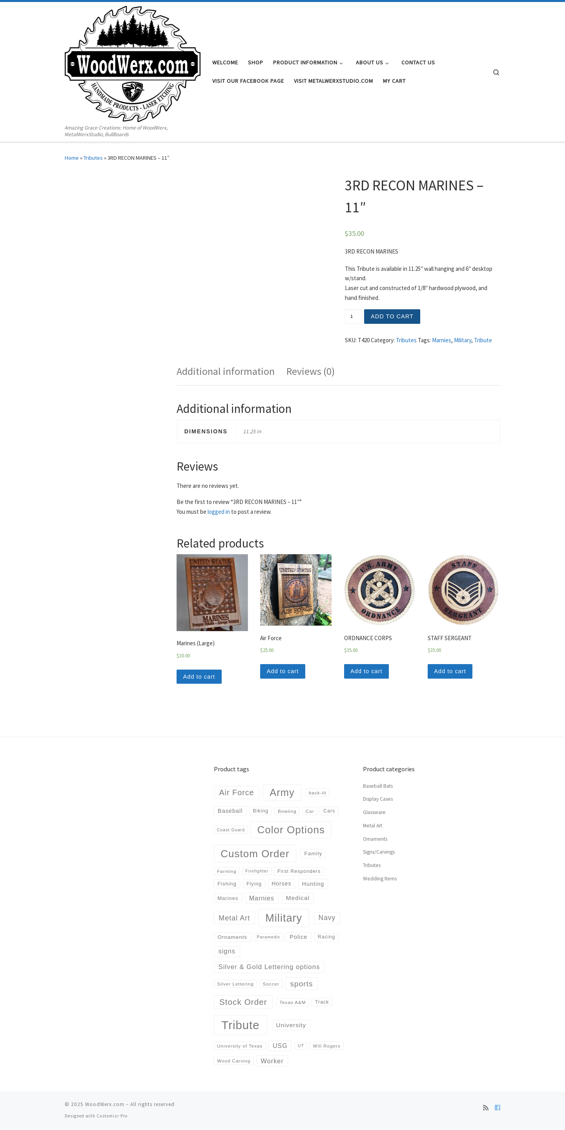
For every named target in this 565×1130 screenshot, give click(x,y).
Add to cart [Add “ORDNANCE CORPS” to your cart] (367, 671)
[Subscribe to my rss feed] (485, 1108)
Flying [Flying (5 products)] (254, 884)
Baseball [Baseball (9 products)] (230, 812)
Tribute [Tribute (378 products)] (240, 1025)
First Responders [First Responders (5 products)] (299, 871)
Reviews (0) (310, 371)
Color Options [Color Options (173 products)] (291, 830)
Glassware (374, 813)
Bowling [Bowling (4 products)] (287, 811)
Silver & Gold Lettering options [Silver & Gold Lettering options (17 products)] (269, 967)
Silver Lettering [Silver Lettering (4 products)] (235, 984)
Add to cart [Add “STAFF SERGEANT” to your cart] (450, 671)
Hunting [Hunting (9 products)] (313, 884)
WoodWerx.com (104, 1105)
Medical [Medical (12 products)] (298, 898)
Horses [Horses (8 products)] (281, 884)
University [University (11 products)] (291, 1025)
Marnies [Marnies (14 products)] (261, 898)
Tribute (483, 340)
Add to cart (393, 316)
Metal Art (372, 826)
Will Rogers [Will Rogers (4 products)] (326, 1046)
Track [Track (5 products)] (322, 1003)
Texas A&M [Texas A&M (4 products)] (292, 1002)
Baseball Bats (378, 786)
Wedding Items (380, 879)
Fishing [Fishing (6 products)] (227, 884)
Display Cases (378, 799)
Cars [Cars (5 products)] (329, 811)
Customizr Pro (112, 1116)
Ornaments (375, 839)
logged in (219, 511)
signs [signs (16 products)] (226, 952)
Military (462, 340)
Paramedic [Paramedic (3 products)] (268, 937)
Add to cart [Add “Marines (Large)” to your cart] (199, 677)
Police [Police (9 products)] (298, 938)
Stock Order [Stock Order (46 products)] (243, 1002)
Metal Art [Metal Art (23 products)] (234, 918)
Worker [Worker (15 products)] (272, 1061)
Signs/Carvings (379, 852)
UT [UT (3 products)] (301, 1046)
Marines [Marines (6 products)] (227, 899)
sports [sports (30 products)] (301, 984)
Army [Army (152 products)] (282, 792)
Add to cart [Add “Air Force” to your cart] (283, 671)
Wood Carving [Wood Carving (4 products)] (233, 1061)
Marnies (441, 340)
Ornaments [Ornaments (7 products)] (232, 937)
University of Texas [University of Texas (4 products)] (239, 1046)
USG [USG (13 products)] (280, 1046)
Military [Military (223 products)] (283, 919)
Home (72, 157)
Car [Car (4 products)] (310, 811)
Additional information (226, 371)
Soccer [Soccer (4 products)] (271, 984)
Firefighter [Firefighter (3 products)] (256, 871)
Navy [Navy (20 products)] (327, 918)
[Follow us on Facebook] (497, 1108)
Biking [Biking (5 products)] (261, 811)
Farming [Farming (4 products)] (227, 871)
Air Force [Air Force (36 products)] (236, 793)
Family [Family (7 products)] (313, 854)
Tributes (93, 157)
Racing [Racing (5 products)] (326, 937)
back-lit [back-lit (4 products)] (317, 793)
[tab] (226, 371)
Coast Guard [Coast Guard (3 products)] (231, 830)
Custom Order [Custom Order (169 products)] (255, 854)
